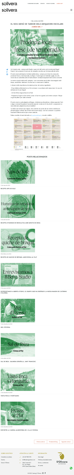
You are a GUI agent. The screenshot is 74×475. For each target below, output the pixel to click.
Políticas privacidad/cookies (45, 460)
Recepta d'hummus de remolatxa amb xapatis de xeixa (20, 223)
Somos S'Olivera (5, 463)
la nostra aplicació (36, 115)
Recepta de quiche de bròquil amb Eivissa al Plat (19, 257)
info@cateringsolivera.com (28, 460)
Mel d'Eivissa (5, 327)
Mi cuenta (40, 465)
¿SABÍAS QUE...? (37, 27)
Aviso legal (40, 457)
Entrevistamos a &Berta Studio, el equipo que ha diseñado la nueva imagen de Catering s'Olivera (34, 292)
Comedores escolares (6, 457)
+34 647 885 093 (26, 457)
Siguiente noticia (66, 442)
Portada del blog (53, 442)
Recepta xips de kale (8, 189)
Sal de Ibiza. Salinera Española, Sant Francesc (18, 361)
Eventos (3, 460)
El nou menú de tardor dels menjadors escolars (37, 24)
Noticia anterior (40, 442)
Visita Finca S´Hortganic (10, 396)
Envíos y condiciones (43, 463)
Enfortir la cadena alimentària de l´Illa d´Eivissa (19, 430)
